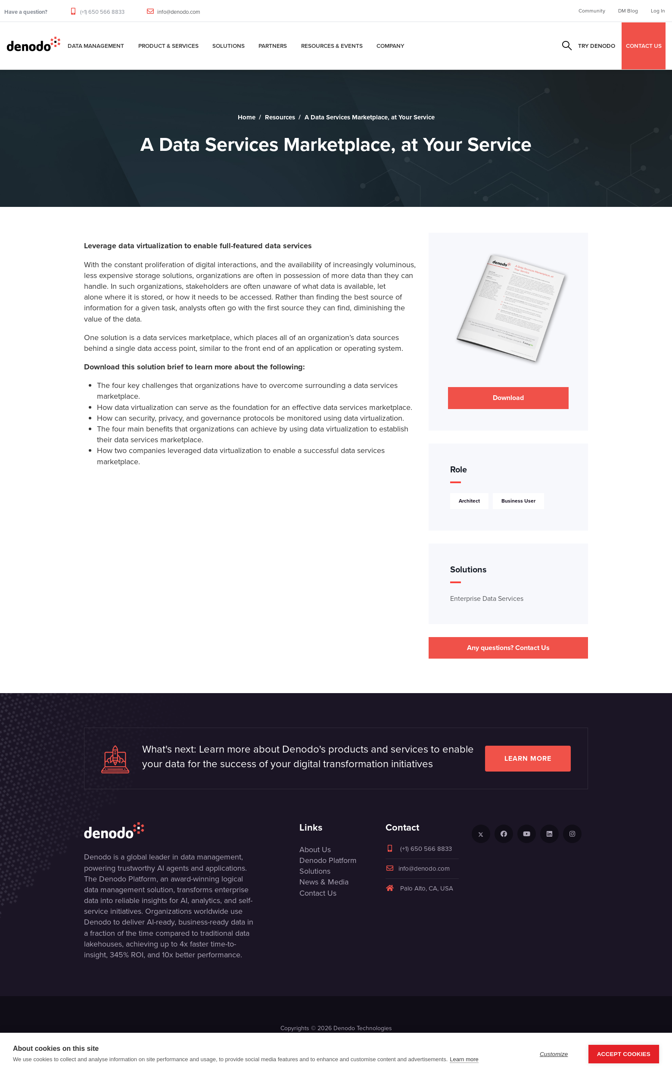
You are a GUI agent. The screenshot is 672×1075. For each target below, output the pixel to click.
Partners (272, 45)
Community (592, 11)
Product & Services (168, 45)
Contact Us (317, 893)
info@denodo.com (178, 12)
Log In (658, 11)
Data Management (96, 45)
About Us (315, 849)
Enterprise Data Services (486, 598)
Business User (518, 501)
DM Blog (628, 11)
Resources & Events (332, 45)
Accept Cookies (623, 1054)
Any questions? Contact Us (508, 648)
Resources (280, 117)
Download (508, 398)
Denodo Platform (328, 860)
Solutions (228, 45)
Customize (554, 1054)
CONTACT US (644, 45)
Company (390, 45)
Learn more (527, 758)
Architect (469, 501)
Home (246, 117)
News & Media (323, 882)
